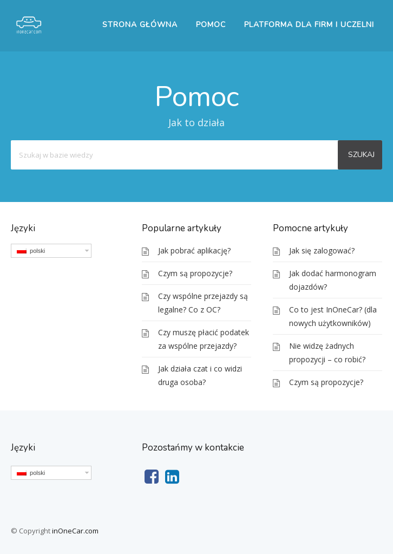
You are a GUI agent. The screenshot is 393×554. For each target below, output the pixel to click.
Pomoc (211, 24)
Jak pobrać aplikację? (194, 250)
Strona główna (140, 24)
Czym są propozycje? (195, 273)
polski (31, 250)
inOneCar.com (75, 531)
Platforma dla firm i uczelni (309, 24)
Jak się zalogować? (322, 250)
